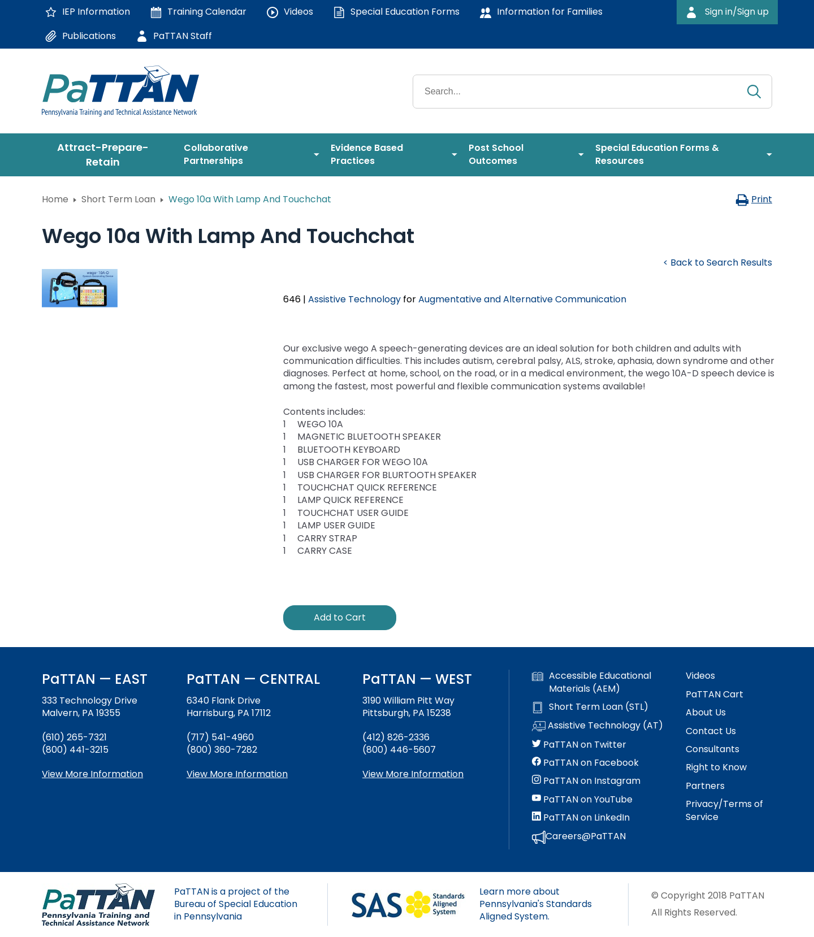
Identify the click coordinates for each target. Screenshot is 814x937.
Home (55, 199)
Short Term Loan (118, 199)
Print (753, 199)
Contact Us (711, 731)
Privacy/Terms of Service (724, 810)
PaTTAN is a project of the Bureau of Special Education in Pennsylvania (235, 904)
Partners (705, 786)
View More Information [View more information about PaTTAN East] (92, 773)
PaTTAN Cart (714, 694)
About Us (706, 712)
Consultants (712, 749)
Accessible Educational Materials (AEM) (591, 682)
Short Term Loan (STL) (590, 707)
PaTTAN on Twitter (579, 745)
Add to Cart (340, 617)
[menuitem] (107, 154)
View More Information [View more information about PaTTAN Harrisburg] (237, 773)
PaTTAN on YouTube (582, 799)
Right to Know (716, 767)
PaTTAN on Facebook (585, 763)
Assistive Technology (354, 299)
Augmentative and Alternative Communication (522, 299)
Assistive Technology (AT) (597, 726)
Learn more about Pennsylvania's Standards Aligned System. (535, 904)
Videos (700, 676)
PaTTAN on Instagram (586, 781)
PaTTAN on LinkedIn (581, 818)
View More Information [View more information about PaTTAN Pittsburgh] (413, 773)
